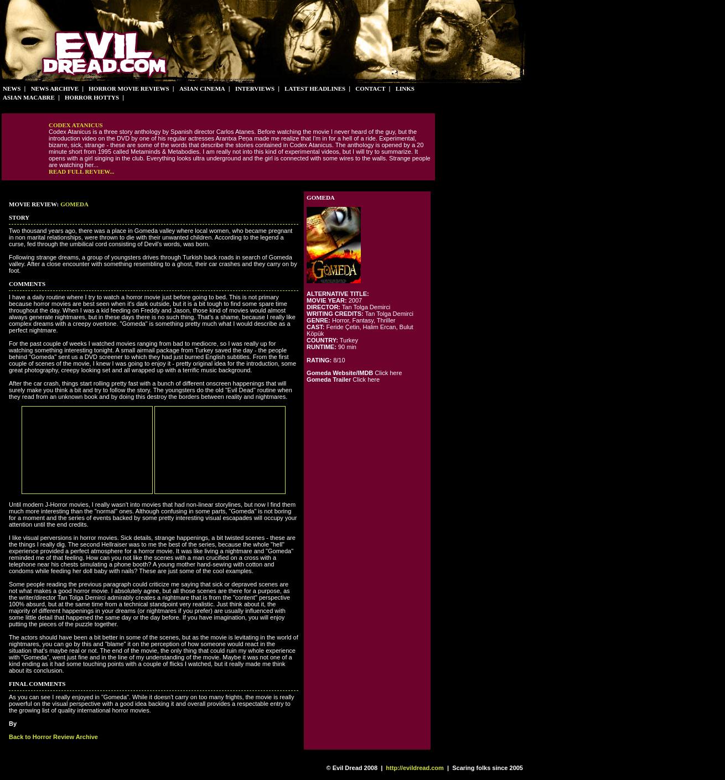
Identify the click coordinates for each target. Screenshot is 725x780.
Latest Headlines (314, 88)
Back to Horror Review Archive (53, 737)
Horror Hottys (92, 97)
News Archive (55, 88)
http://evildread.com (415, 768)
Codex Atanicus (76, 125)
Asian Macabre (29, 97)
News (11, 88)
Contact (370, 88)
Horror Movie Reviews (129, 88)
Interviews (255, 88)
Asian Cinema (202, 88)
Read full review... (81, 171)
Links (405, 88)
